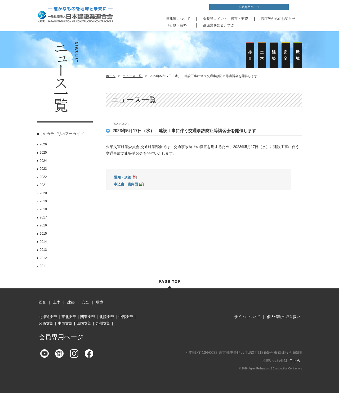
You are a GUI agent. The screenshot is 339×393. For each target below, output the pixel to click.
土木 (56, 302)
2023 (43, 169)
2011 (43, 266)
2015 (43, 233)
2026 (43, 144)
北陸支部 (106, 317)
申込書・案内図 (126, 184)
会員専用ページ (249, 6)
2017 (43, 217)
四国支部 (84, 323)
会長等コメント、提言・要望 (225, 19)
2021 (43, 185)
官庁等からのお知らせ (278, 19)
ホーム (110, 76)
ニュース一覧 (132, 76)
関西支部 (46, 323)
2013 (43, 250)
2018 (43, 209)
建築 (71, 302)
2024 (43, 161)
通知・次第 (122, 177)
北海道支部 (48, 317)
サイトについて (247, 317)
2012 (43, 258)
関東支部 (87, 317)
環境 (99, 302)
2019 (43, 201)
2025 (43, 152)
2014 (43, 242)
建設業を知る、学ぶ (218, 25)
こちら (294, 360)
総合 (42, 302)
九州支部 (103, 323)
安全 (85, 302)
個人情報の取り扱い (283, 317)
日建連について (178, 19)
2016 (43, 225)
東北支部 (68, 317)
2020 (43, 193)
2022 (43, 177)
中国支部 (65, 323)
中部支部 (125, 317)
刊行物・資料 (176, 25)
